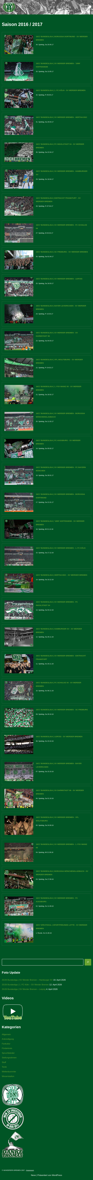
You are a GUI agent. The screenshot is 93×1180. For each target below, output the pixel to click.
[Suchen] (88, 963)
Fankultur (6, 1045)
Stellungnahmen (9, 1059)
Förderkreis (7, 1050)
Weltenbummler (9, 1073)
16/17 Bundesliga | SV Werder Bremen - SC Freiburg (62, 711)
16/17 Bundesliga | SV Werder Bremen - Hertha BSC (61, 117)
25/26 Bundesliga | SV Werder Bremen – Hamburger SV (27, 981)
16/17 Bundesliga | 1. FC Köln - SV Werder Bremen (60, 90)
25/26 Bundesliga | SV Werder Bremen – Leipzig (24, 991)
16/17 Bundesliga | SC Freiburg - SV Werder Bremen (62, 252)
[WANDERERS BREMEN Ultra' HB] (9, 7)
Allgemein (6, 1036)
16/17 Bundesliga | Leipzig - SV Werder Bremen (59, 738)
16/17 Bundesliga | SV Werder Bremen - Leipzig (59, 279)
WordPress (57, 1177)
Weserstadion (8, 1078)
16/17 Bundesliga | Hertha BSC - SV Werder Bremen (61, 576)
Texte (4, 1069)
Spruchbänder (8, 1055)
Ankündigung (8, 1040)
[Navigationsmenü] (88, 7)
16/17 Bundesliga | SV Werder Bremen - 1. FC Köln (60, 549)
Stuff (4, 1064)
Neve (33, 1177)
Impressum (30, 1172)
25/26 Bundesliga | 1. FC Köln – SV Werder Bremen (25, 986)
